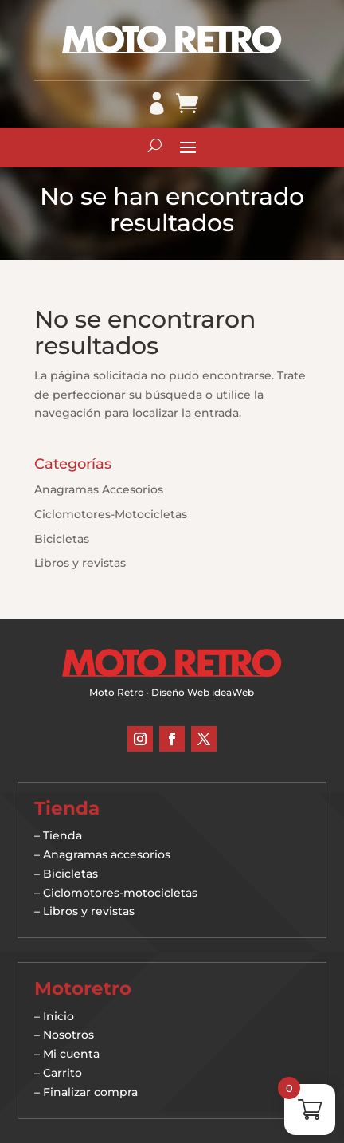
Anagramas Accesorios (98, 489)
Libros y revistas (80, 563)
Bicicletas (61, 539)
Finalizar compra (90, 1092)
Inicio (58, 1016)
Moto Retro (116, 692)
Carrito (62, 1073)
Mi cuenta (71, 1054)
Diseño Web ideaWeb (202, 692)
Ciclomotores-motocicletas (120, 893)
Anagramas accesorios (106, 854)
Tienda (62, 835)
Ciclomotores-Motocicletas (110, 514)
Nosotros (68, 1034)
